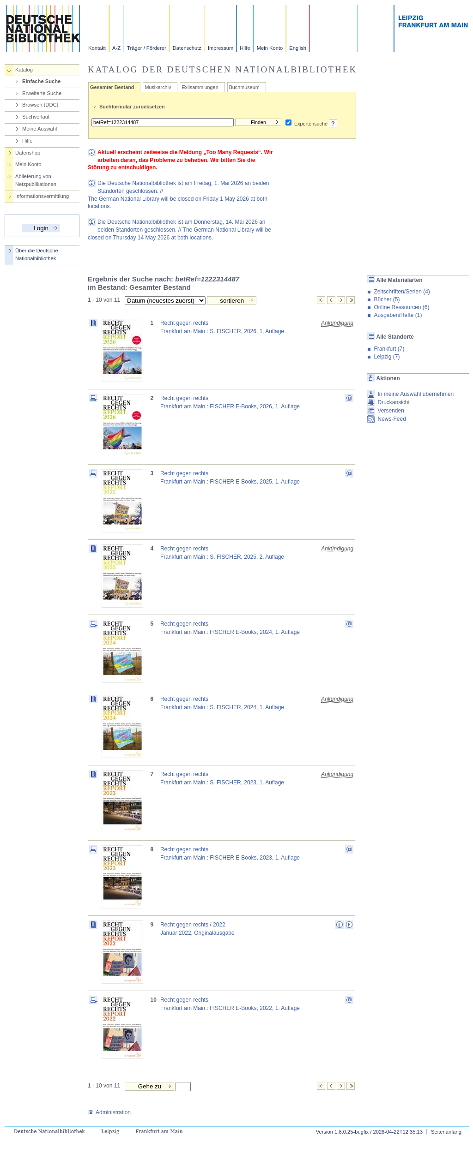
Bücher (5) (387, 299)
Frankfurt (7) (389, 349)
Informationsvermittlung (42, 196)
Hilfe (245, 48)
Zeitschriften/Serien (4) (402, 291)
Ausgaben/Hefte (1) (398, 315)
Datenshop (27, 152)
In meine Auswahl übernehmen (415, 394)
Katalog (24, 69)
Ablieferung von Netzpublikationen (35, 180)
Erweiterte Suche (41, 93)
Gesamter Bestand (112, 87)
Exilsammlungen (200, 87)
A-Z (116, 48)
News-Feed (391, 419)
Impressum (220, 48)
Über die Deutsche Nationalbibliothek (36, 254)
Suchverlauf (35, 116)
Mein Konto (270, 48)
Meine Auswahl (39, 128)
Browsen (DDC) (40, 105)
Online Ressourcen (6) (401, 307)
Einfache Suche (41, 81)
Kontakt (97, 48)
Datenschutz (187, 48)
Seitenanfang (446, 1132)
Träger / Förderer (146, 48)
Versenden (390, 410)
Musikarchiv (158, 87)
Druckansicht (393, 402)
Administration (109, 1112)
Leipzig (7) (387, 356)
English (297, 48)
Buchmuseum (244, 87)
